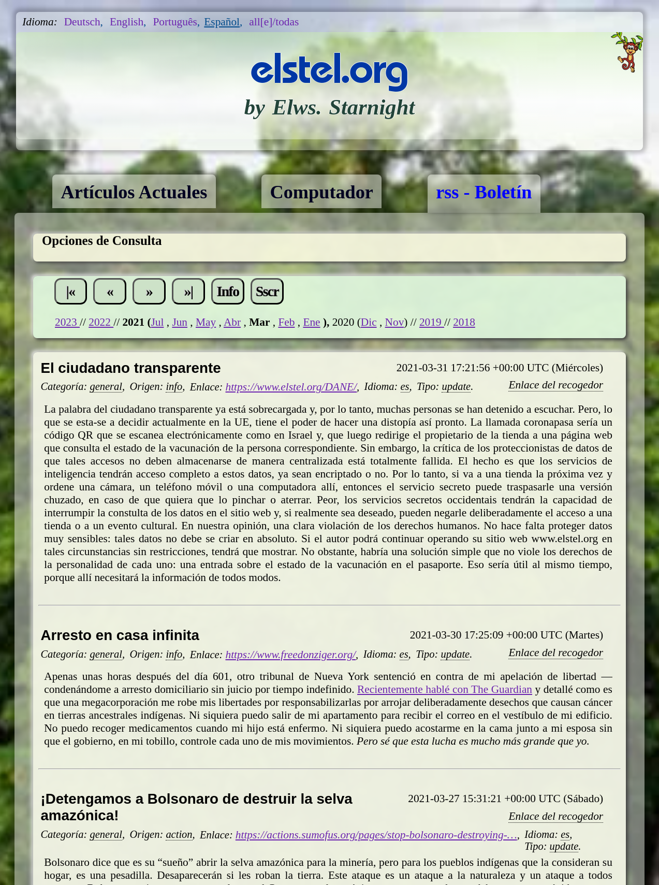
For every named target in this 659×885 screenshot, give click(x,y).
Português (175, 22)
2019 (431, 322)
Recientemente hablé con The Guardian (444, 689)
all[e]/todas (274, 22)
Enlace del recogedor (555, 385)
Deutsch (82, 22)
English (126, 22)
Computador (321, 192)
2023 (67, 322)
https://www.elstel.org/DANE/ (291, 387)
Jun (179, 322)
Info (228, 291)
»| (188, 291)
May (206, 322)
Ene (311, 322)
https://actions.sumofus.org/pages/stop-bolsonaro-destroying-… (376, 835)
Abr (232, 322)
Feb (286, 322)
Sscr (267, 291)
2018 (464, 322)
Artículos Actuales (134, 192)
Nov (394, 322)
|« (70, 291)
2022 (101, 322)
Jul (157, 322)
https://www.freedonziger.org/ (291, 654)
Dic (369, 322)
